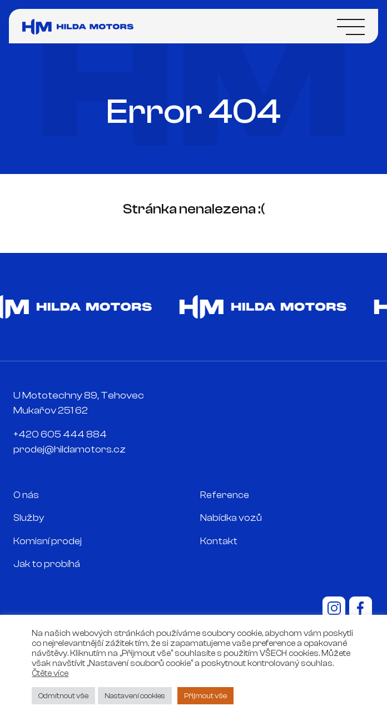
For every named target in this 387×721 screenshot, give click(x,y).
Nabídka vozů (231, 518)
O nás (26, 495)
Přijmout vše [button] (205, 696)
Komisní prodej (47, 541)
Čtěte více (50, 673)
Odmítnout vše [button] (63, 696)
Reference (224, 495)
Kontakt (218, 541)
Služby (28, 518)
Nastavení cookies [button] (135, 696)
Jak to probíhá (46, 564)
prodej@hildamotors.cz (69, 449)
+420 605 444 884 (60, 434)
